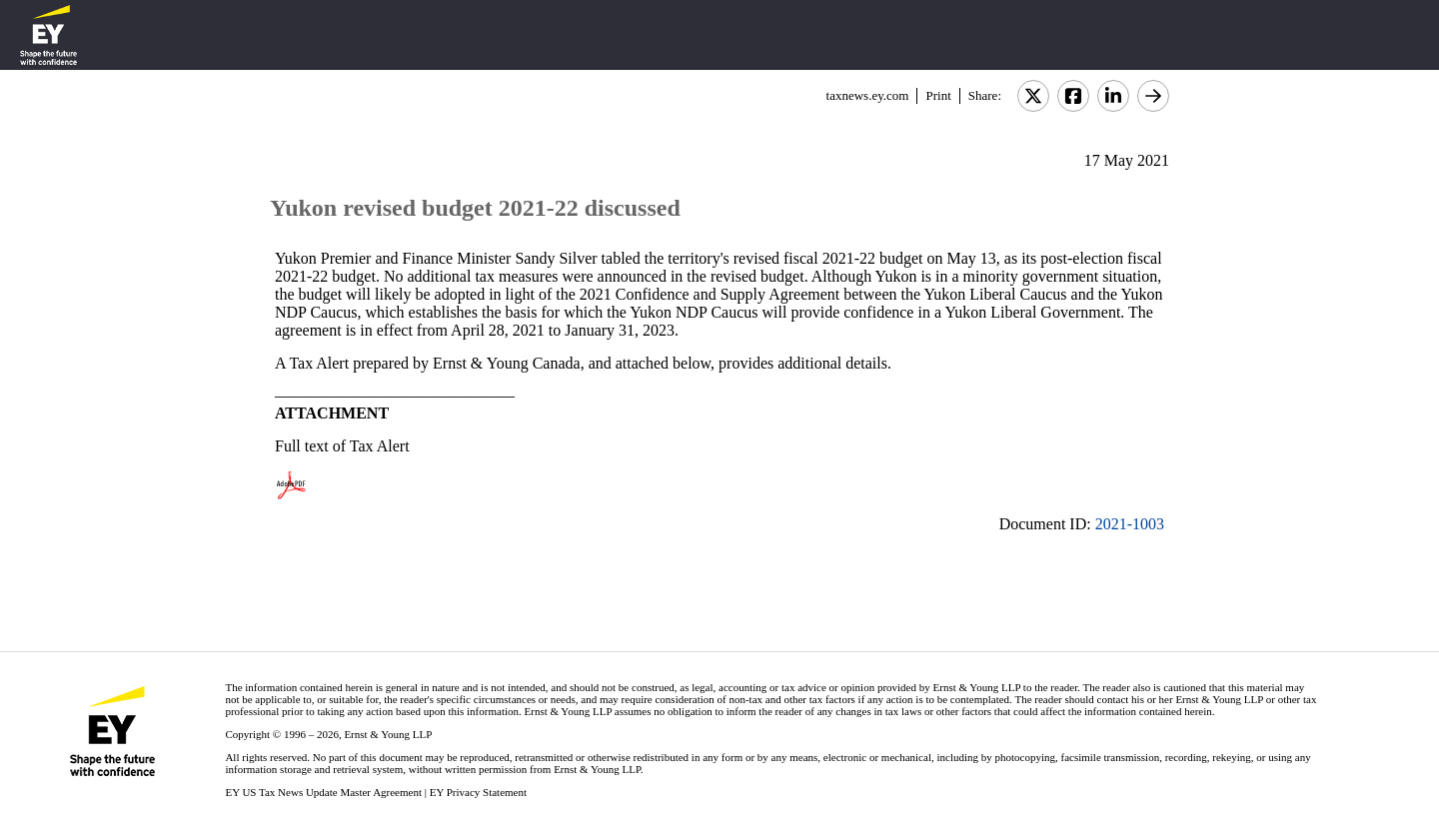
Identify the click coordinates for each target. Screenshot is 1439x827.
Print (937, 95)
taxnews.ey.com (867, 95)
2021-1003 (1129, 523)
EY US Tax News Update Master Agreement (323, 792)
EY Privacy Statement (478, 792)
